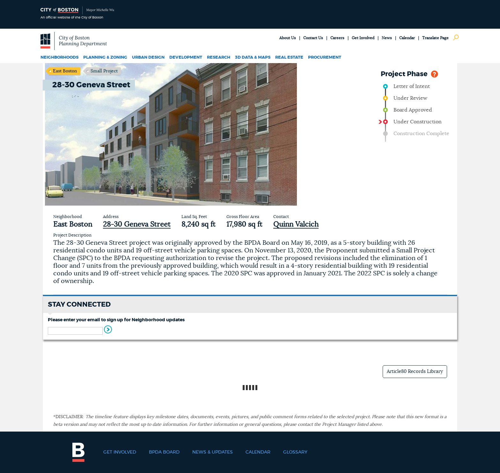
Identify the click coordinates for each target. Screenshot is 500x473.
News (387, 38)
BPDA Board (164, 452)
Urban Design (148, 57)
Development (185, 57)
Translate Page (435, 38)
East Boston (65, 71)
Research (218, 57)
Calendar (407, 38)
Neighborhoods (59, 57)
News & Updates (212, 452)
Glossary (295, 452)
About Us (287, 38)
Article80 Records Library (415, 371)
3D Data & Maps (252, 57)
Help (434, 73)
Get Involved (363, 38)
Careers (337, 38)
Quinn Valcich (296, 224)
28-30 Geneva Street (137, 224)
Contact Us (313, 38)
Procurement (324, 57)
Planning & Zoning (105, 57)
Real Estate (289, 57)
